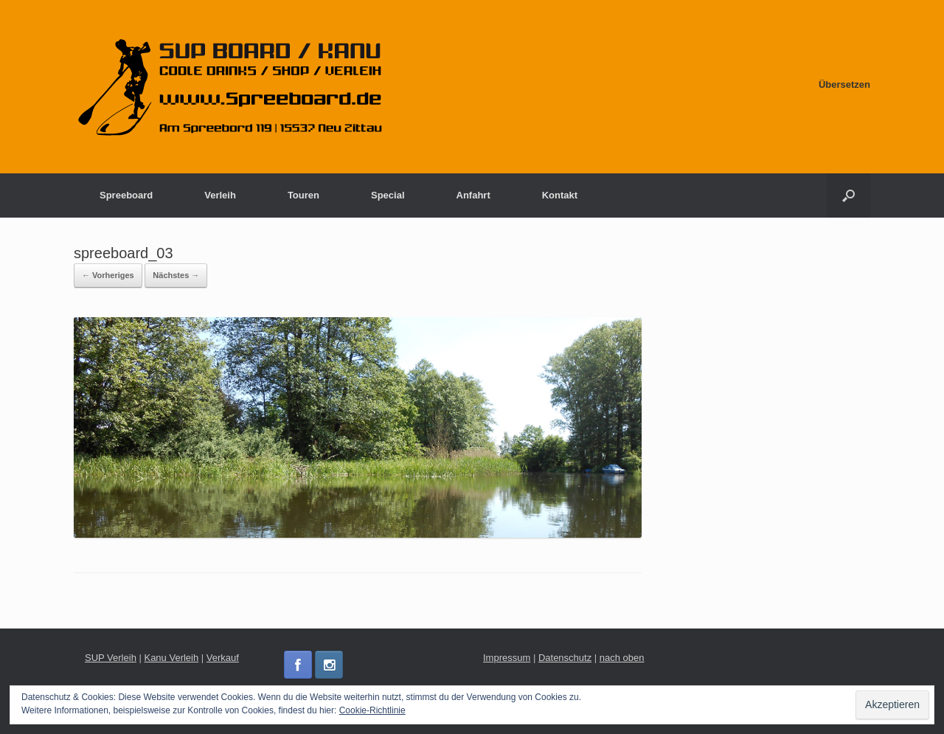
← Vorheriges (108, 275)
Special (388, 195)
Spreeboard (126, 195)
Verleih (220, 195)
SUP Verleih (110, 657)
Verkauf (222, 657)
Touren (303, 195)
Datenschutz (564, 657)
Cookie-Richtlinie (372, 710)
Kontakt (559, 195)
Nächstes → (176, 275)
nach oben (622, 657)
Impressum (506, 657)
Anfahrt (473, 195)
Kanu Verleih (171, 657)
